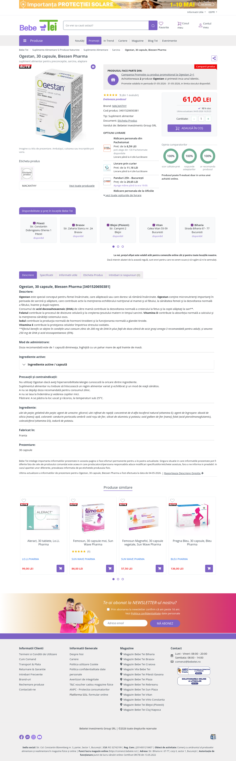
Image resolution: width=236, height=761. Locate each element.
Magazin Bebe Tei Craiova (137, 664)
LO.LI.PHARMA (30, 559)
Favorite (164, 25)
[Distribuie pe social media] (214, 58)
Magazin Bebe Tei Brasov (137, 659)
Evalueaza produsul (114, 99)
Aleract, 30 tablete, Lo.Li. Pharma (43, 542)
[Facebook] (21, 737)
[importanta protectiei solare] (118, 4)
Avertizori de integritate (84, 679)
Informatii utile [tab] (68, 275)
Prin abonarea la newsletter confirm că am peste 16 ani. (145, 609)
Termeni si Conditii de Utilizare (38, 654)
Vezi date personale (152, 613)
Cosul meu (183, 24)
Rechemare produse (31, 684)
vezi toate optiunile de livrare (122, 195)
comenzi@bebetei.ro (188, 661)
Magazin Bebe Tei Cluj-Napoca (140, 709)
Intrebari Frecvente (31, 674)
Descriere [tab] (28, 275)
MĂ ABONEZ (165, 623)
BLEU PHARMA (179, 559)
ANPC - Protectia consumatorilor (90, 689)
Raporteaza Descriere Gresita (183, 473)
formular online (98, 694)
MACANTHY (119, 106)
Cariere (74, 659)
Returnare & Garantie (32, 669)
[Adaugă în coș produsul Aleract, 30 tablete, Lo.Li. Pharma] (60, 568)
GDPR (212, 12)
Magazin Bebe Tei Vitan (136, 694)
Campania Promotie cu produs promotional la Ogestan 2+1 (158, 74)
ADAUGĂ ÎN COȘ (189, 128)
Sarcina (116, 49)
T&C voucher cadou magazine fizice (91, 684)
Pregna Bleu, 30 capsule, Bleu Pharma (192, 542)
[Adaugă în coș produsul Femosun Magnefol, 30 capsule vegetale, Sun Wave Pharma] (159, 568)
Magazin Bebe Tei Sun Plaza (139, 689)
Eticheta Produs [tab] (93, 275)
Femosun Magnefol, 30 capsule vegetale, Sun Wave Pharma (142, 542)
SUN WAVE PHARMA (83, 559)
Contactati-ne (27, 689)
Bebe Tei (23, 49)
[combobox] (106, 25)
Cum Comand (27, 659)
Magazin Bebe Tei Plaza (136, 679)
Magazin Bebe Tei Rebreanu (139, 684)
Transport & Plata (30, 664)
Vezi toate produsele (82, 185)
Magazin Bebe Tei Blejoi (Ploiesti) (142, 704)
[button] (113, 247)
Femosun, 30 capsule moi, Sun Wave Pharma (93, 542)
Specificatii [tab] (46, 275)
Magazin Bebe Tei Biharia (137, 654)
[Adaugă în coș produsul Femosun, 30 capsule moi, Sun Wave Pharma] (110, 568)
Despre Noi (77, 654)
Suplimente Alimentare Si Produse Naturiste (55, 49)
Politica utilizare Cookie (84, 664)
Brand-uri (25, 679)
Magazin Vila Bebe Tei (135, 669)
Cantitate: (182, 118)
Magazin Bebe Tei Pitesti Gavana (142, 674)
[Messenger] (27, 737)
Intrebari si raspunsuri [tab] (124, 275)
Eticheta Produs (127, 120)
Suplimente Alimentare (96, 49)
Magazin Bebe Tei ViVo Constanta (142, 699)
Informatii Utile (195, 12)
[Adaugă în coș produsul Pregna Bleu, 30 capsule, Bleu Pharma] (209, 568)
